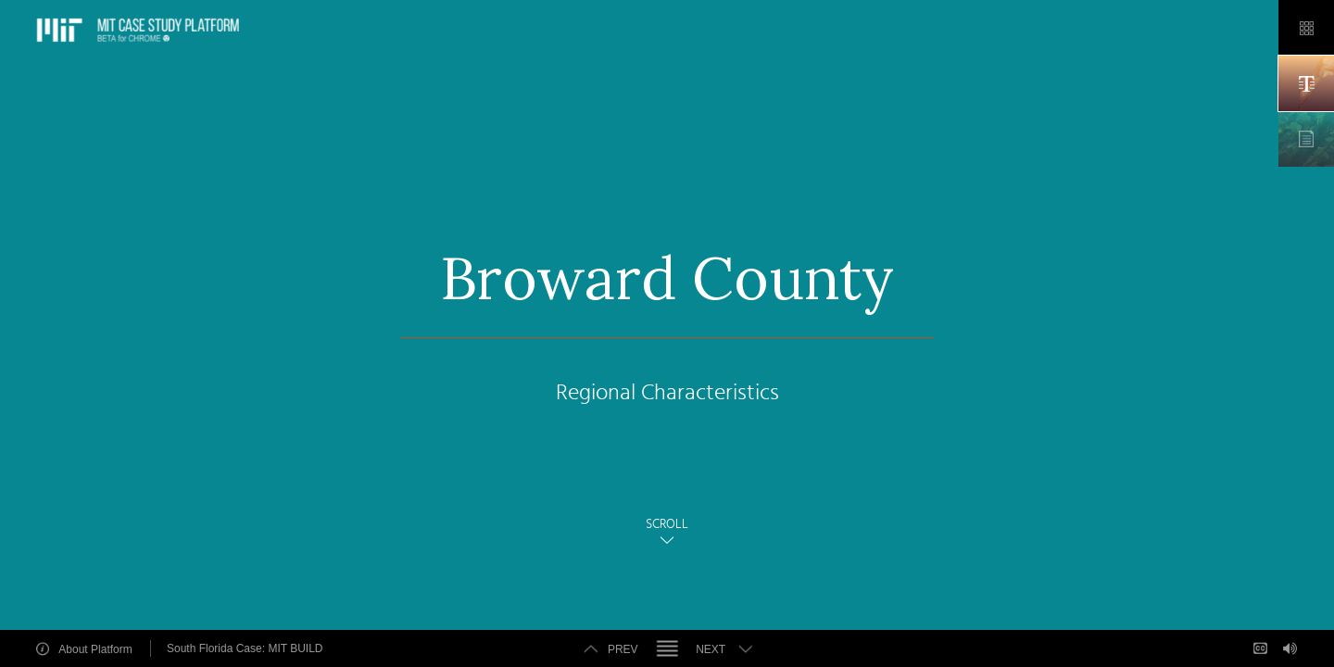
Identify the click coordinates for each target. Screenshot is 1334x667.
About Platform (95, 648)
